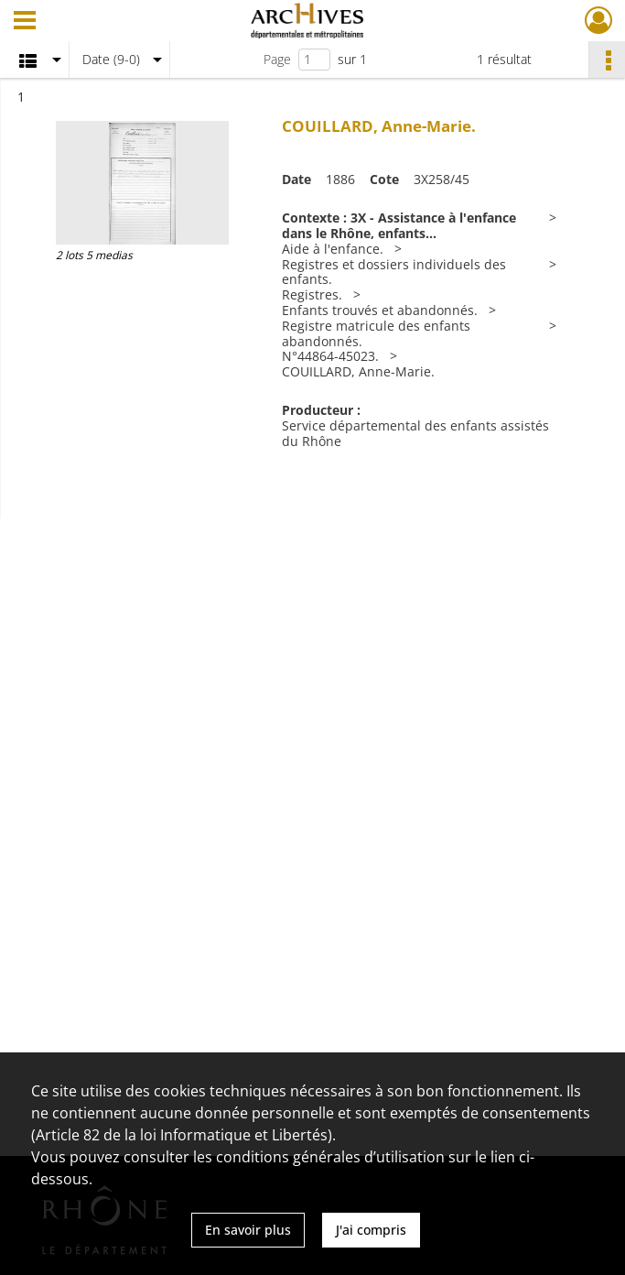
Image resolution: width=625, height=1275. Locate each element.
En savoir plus (248, 1229)
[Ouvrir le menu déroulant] (25, 22)
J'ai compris (371, 1229)
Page (277, 59)
